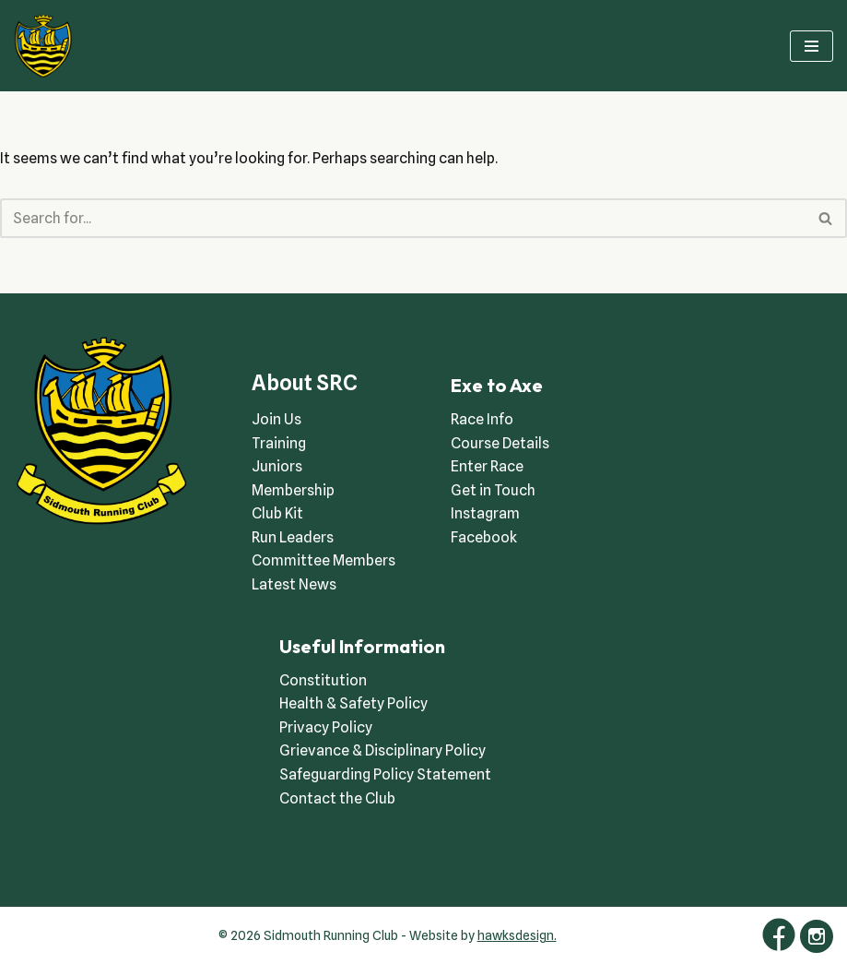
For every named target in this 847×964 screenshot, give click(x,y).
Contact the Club (337, 798)
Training (279, 443)
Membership (293, 490)
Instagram (485, 513)
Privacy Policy (325, 727)
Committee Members (323, 560)
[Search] (403, 218)
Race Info (482, 419)
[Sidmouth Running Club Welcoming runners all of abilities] (43, 45)
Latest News (294, 584)
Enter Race (487, 466)
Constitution (323, 680)
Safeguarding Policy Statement (385, 774)
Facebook (484, 537)
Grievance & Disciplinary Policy (382, 750)
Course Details (500, 443)
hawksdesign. (517, 935)
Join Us (276, 419)
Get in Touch (493, 490)
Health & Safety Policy (353, 703)
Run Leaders (293, 537)
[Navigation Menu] (811, 46)
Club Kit (277, 513)
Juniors (277, 466)
